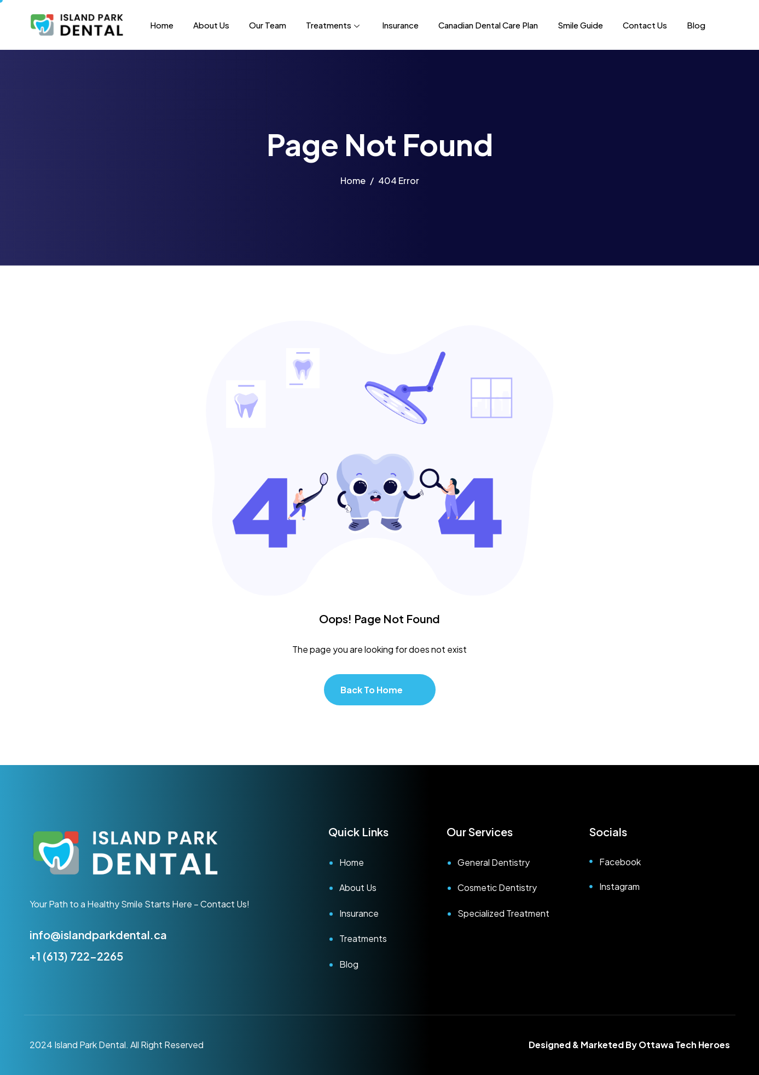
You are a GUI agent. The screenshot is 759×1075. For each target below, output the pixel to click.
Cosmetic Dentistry (497, 887)
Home (161, 25)
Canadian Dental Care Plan (488, 25)
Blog (696, 25)
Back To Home (371, 689)
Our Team (267, 25)
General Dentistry (493, 862)
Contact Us (645, 25)
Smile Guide (580, 25)
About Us (211, 25)
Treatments (334, 25)
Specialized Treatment (503, 913)
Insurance (400, 25)
